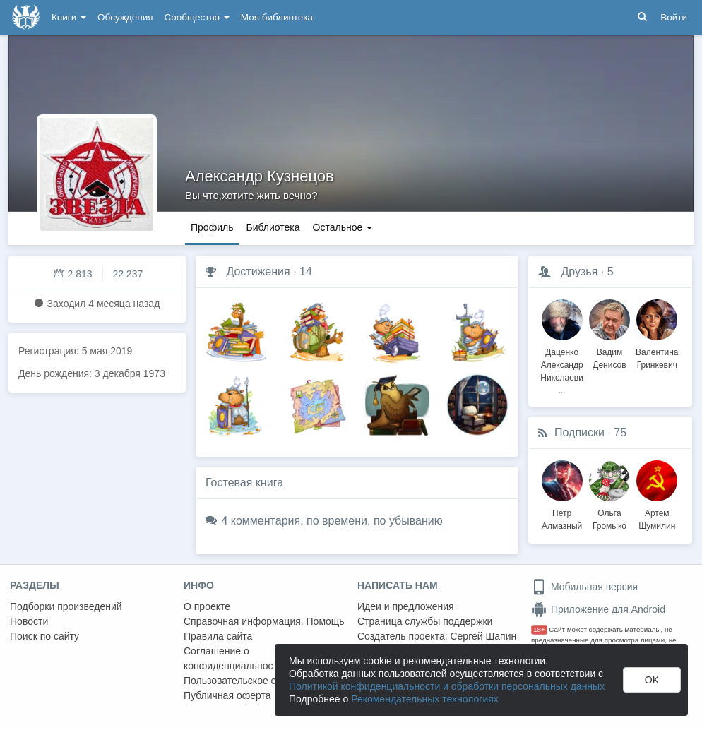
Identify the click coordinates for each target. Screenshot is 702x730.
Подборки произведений (66, 606)
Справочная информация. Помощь (264, 621)
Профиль (212, 227)
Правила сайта (218, 636)
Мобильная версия (584, 586)
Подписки (579, 432)
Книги (69, 17)
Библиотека (272, 227)
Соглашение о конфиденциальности (233, 658)
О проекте (207, 606)
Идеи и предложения (405, 606)
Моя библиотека (277, 17)
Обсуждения (125, 17)
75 (620, 432)
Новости (29, 621)
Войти (673, 17)
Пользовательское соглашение (255, 680)
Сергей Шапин (483, 636)
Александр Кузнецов (259, 176)
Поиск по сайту (44, 636)
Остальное (343, 227)
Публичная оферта (227, 695)
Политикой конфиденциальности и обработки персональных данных (447, 686)
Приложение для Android (598, 609)
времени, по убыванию (382, 521)
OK (652, 680)
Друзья (579, 271)
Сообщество (197, 17)
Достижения (258, 271)
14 (305, 271)
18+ (539, 629)
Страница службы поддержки (424, 621)
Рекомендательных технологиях (425, 699)
